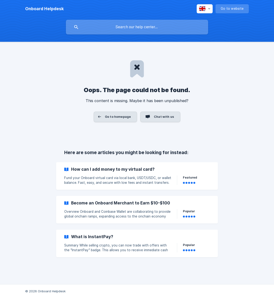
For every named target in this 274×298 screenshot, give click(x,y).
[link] (137, 176)
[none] (44, 8)
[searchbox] (137, 27)
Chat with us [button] (164, 116)
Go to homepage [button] (118, 116)
